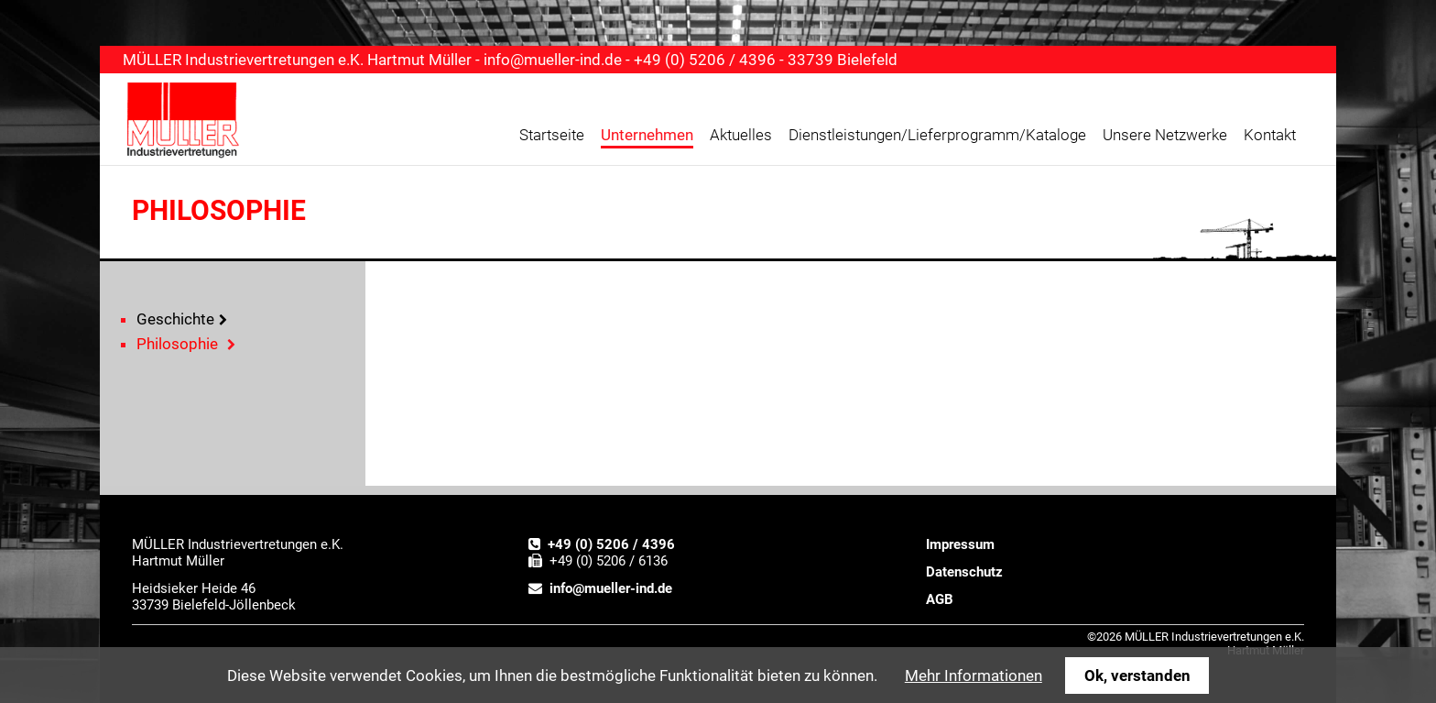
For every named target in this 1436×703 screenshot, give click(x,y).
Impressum (960, 544)
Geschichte (175, 319)
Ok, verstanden (1137, 675)
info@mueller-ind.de (553, 59)
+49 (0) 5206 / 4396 (611, 544)
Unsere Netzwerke (1165, 135)
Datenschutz (964, 572)
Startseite (551, 135)
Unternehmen (647, 135)
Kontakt (1270, 135)
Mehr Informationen (973, 675)
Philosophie (177, 344)
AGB (939, 599)
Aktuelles (741, 135)
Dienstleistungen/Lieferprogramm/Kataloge (937, 135)
